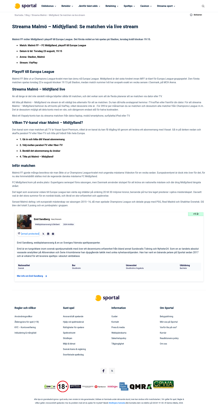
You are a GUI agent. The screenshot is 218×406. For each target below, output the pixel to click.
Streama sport (165, 6)
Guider (114, 316)
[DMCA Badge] (49, 387)
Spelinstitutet (69, 332)
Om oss (163, 343)
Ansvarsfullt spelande (73, 316)
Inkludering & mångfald (25, 332)
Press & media (118, 327)
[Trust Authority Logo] (75, 387)
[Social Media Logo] (104, 371)
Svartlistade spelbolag (73, 354)
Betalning (111, 6)
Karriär (163, 332)
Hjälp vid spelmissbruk (73, 322)
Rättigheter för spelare (73, 327)
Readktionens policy (169, 338)
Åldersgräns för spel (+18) (27, 322)
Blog (27, 15)
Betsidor (66, 6)
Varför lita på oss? (168, 327)
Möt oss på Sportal (169, 322)
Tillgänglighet (117, 343)
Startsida (19, 15)
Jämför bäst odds (88, 6)
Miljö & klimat (69, 343)
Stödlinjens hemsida (117, 403)
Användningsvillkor (23, 316)
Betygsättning (166, 316)
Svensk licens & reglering (74, 349)
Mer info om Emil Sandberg (32, 276)
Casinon (144, 6)
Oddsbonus (47, 6)
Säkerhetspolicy (118, 338)
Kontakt (115, 322)
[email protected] (30, 234)
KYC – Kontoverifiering (25, 327)
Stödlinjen (67, 338)
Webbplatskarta (118, 332)
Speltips (128, 6)
